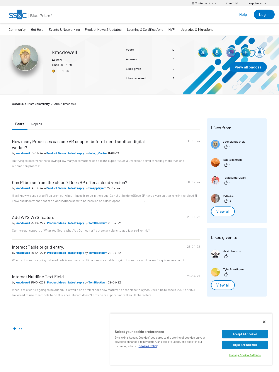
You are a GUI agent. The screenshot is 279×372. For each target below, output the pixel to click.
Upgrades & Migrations (196, 29)
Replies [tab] (36, 124)
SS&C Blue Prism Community (31, 104)
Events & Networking (64, 29)
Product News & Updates (103, 29)
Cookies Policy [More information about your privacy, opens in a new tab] (148, 346)
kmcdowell (23, 153)
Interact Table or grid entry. (38, 246)
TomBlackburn (98, 223)
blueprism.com (256, 3)
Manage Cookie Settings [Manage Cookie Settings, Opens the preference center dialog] (245, 355)
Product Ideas (56, 223)
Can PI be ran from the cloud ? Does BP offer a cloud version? (69, 182)
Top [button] (19, 329)
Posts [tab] (19, 124)
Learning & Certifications (145, 29)
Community (17, 29)
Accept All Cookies (245, 334)
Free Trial (232, 3)
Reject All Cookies (245, 344)
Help (243, 14)
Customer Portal (204, 3)
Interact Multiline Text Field (38, 276)
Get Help (37, 29)
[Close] (264, 322)
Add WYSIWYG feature (33, 217)
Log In (264, 14)
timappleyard (97, 188)
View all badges (248, 67)
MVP (171, 29)
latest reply (76, 153)
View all (223, 211)
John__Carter (98, 153)
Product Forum (56, 153)
